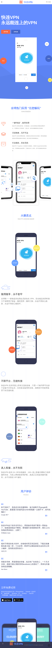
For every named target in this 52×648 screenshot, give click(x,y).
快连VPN (30, 645)
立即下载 (6, 31)
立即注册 (16, 31)
